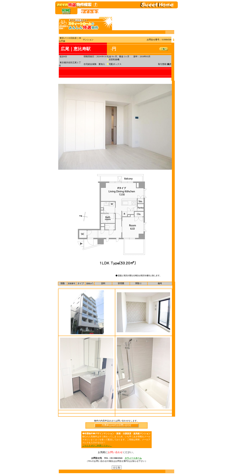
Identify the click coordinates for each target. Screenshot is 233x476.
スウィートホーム (133, 458)
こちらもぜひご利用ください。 (97, 445)
